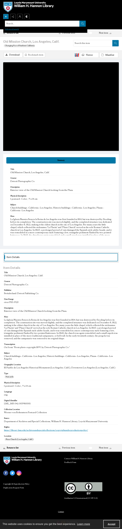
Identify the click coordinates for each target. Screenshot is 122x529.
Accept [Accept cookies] (111, 524)
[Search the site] (49, 24)
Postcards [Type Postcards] (9, 377)
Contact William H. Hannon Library (78, 459)
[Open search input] (5, 16)
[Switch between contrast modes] (26, 16)
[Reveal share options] (12, 16)
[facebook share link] (5, 473)
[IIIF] (76, 55)
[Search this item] (92, 43)
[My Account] (19, 16)
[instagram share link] (19, 473)
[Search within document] (115, 43)
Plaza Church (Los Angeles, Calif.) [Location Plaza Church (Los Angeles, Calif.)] (19, 439)
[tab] (61, 161)
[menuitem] (61, 512)
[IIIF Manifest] (108, 55)
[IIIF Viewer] (89, 55)
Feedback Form (70, 462)
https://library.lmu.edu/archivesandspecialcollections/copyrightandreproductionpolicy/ (46, 430)
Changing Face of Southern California (20, 45)
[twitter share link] (12, 473)
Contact (61, 512)
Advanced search (12, 29)
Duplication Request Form (13, 488)
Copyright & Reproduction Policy (16, 484)
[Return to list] (18, 33)
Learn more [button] (83, 524)
